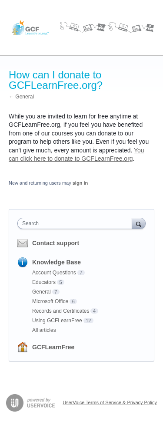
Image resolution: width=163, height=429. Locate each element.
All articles (44, 330)
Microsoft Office (50, 301)
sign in (80, 183)
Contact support (55, 243)
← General (21, 97)
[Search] (139, 223)
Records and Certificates (60, 311)
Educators (44, 282)
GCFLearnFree (53, 347)
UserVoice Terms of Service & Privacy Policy (110, 402)
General (41, 292)
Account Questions (54, 273)
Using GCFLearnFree (57, 321)
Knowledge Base (56, 262)
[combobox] (77, 223)
